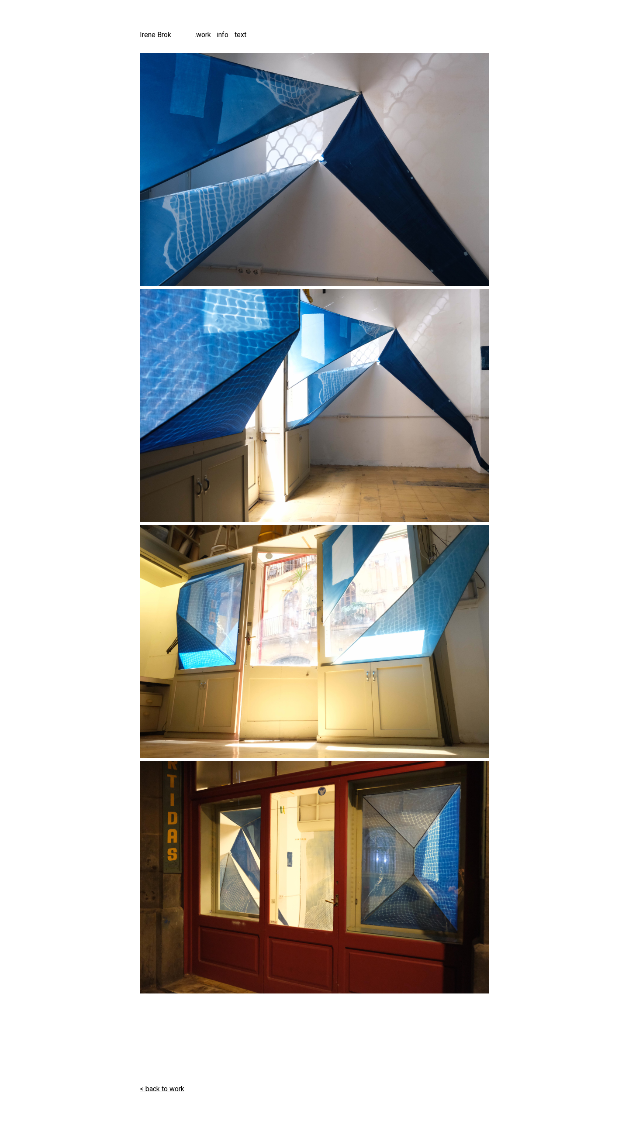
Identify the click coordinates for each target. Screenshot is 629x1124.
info (222, 35)
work (203, 35)
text (240, 35)
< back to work (162, 1089)
